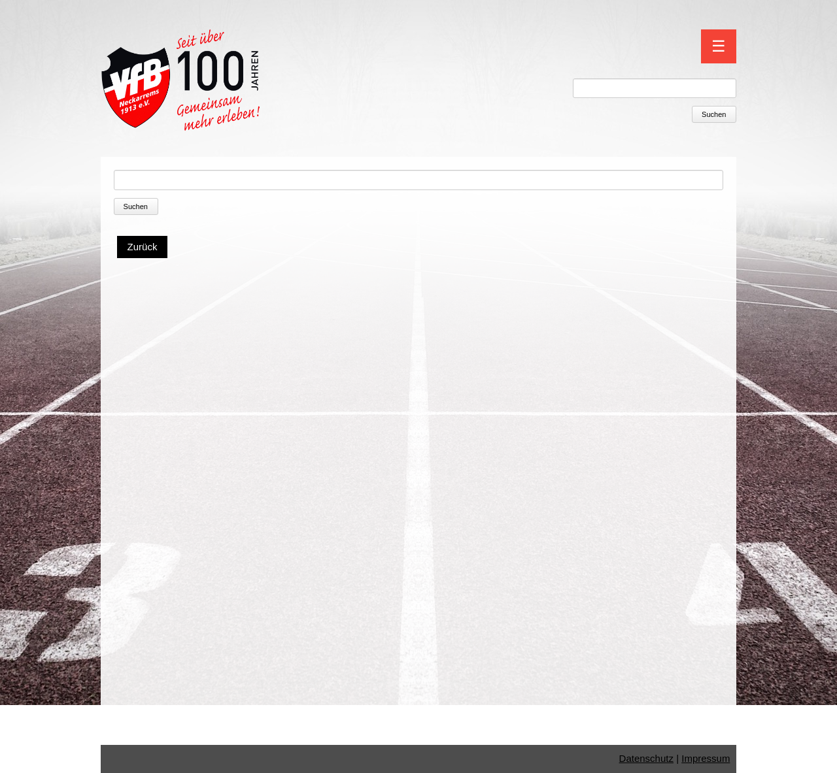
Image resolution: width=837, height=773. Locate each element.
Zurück (143, 246)
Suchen (714, 114)
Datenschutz (646, 758)
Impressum (705, 758)
